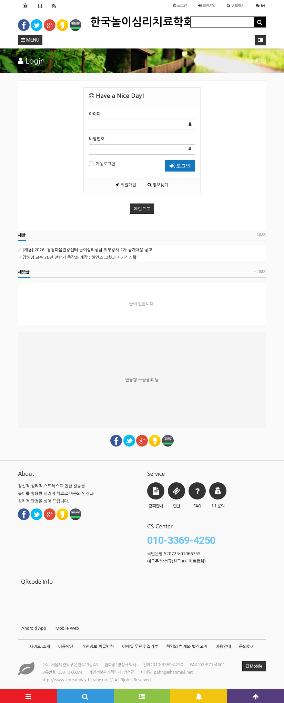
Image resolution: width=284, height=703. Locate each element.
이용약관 (65, 647)
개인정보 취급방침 (98, 647)
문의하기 (247, 647)
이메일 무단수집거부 (140, 647)
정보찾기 (158, 185)
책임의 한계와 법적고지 (186, 647)
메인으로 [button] (142, 208)
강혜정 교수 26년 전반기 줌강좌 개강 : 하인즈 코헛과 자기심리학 (77, 257)
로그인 (180, 165)
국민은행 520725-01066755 (174, 554)
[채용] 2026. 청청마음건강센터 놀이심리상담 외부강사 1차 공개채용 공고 (85, 250)
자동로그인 (102, 164)
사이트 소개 (39, 647)
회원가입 (126, 185)
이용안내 (223, 647)
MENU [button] (30, 40)
